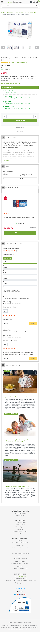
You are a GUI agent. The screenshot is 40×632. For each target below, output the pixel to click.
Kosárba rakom (20, 120)
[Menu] (31, 2)
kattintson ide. (29, 629)
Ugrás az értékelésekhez (19, 62)
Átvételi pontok (20, 515)
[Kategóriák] (2, 2)
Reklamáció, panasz (20, 527)
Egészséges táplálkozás (11, 413)
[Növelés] (35, 116)
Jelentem (33, 323)
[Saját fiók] (34, 2)
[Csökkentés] (5, 116)
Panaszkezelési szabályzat (20, 531)
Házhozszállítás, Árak (20, 513)
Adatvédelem (20, 529)
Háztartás (7, 370)
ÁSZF (20, 533)
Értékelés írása (7, 258)
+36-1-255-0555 (22, 576)
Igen (5, 311)
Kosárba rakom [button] (20, 233)
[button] (3, 47)
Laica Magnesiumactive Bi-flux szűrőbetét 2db (16, 298)
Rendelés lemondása (20, 524)
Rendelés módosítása (20, 522)
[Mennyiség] (20, 116)
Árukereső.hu (20, 591)
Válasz (6, 323)
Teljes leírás (6, 160)
